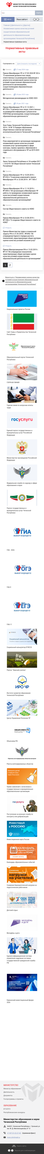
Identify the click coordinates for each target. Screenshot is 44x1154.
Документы (8, 1096)
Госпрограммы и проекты (13, 1099)
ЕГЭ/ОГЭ (7, 1109)
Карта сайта (21, 1146)
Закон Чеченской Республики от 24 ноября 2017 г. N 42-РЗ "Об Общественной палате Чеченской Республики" (22, 163)
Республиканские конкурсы (14, 1112)
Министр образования (12, 1089)
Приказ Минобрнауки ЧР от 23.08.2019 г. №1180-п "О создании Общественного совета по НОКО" (21, 220)
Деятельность (9, 1092)
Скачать (8, 69)
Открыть (8, 228)
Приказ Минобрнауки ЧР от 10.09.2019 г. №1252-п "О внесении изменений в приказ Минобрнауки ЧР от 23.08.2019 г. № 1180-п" (20, 177)
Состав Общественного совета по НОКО (18, 209)
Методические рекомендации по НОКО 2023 (20, 98)
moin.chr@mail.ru (13, 1137)
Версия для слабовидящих (25, 1151)
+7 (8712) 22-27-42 (14, 1133)
